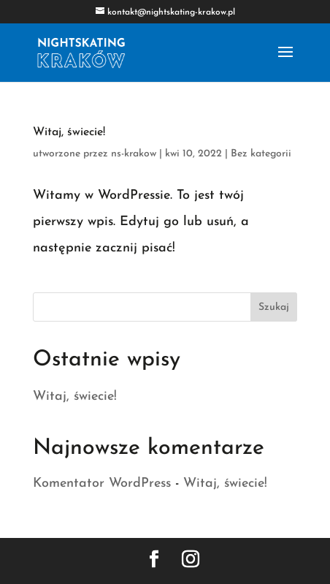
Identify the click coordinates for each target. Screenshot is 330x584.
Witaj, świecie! (69, 132)
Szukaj (273, 307)
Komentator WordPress (102, 483)
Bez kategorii (261, 153)
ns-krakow (133, 153)
